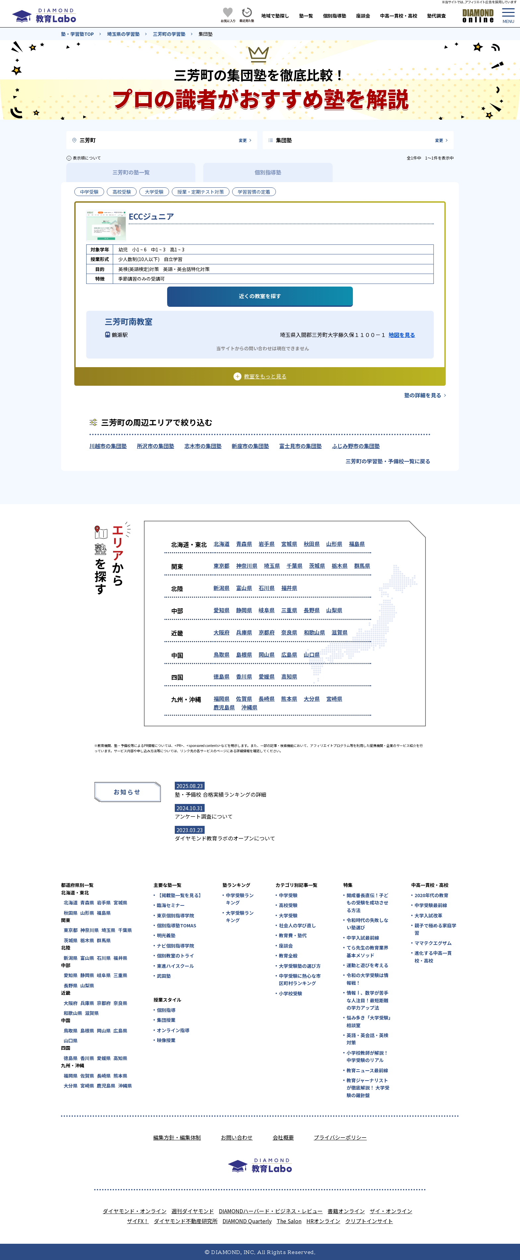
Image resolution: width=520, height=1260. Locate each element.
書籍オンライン (346, 1211)
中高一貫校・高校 (398, 15)
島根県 (244, 654)
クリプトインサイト (369, 1221)
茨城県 (317, 565)
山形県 (334, 544)
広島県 (289, 654)
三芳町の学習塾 (169, 34)
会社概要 (283, 1137)
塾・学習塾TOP (77, 34)
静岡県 (244, 610)
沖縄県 (249, 707)
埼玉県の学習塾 (123, 34)
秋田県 (312, 544)
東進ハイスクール (175, 965)
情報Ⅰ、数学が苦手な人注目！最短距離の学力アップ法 (367, 1000)
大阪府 (221, 632)
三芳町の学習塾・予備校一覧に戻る (388, 461)
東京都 (221, 565)
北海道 (221, 544)
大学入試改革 (428, 915)
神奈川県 (246, 565)
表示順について (87, 158)
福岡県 (221, 698)
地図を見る (402, 335)
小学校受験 (290, 993)
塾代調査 (436, 15)
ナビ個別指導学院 (175, 945)
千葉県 (294, 565)
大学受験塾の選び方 (300, 965)
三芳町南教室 (129, 321)
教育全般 (288, 955)
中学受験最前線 (431, 905)
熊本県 (289, 698)
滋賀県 (340, 632)
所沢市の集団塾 (155, 446)
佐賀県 (244, 698)
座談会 (363, 15)
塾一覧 (306, 15)
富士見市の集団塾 (300, 446)
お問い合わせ (237, 1137)
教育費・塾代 (293, 935)
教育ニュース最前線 (367, 1070)
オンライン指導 (173, 1030)
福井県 (289, 588)
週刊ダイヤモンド (192, 1211)
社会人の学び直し (297, 925)
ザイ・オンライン (391, 1211)
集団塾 (206, 34)
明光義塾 (166, 935)
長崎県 (267, 698)
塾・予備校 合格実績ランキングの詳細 (220, 794)
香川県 (244, 676)
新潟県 (221, 588)
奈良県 (289, 632)
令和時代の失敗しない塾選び (367, 924)
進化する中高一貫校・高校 (433, 956)
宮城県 (289, 544)
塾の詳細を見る (422, 395)
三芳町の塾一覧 (131, 172)
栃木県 (340, 565)
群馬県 (362, 565)
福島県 (357, 544)
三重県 (289, 610)
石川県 (267, 588)
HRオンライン (323, 1221)
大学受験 (154, 191)
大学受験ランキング (240, 916)
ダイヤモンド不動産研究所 (186, 1221)
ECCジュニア (151, 216)
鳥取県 (221, 654)
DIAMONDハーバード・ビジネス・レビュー (271, 1211)
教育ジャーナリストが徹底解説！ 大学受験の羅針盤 (368, 1087)
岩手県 (267, 544)
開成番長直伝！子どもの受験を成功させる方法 (367, 902)
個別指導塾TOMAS (176, 925)
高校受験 (121, 191)
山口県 (312, 654)
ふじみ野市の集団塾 (356, 446)
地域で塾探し (275, 15)
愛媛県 (267, 676)
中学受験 (89, 191)
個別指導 (166, 1010)
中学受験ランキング (240, 899)
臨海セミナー (171, 905)
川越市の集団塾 (108, 446)
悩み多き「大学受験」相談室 (369, 1021)
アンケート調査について (204, 816)
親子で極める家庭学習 (435, 929)
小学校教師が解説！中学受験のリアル (367, 1056)
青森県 (244, 544)
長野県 (312, 610)
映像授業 (166, 1040)
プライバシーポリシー (340, 1137)
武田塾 (164, 975)
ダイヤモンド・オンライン (134, 1211)
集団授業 (166, 1020)
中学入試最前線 (363, 937)
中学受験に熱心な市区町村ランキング (300, 979)
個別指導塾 (334, 15)
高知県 (289, 676)
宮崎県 (334, 698)
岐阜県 (267, 610)
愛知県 (221, 610)
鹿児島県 (224, 707)
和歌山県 (314, 632)
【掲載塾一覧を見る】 (180, 895)
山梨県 (334, 610)
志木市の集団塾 (203, 446)
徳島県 (221, 676)
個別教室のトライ (175, 955)
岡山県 (267, 654)
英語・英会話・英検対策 (367, 1039)
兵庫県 (244, 632)
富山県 (244, 588)
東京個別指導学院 (175, 915)
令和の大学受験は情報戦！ (367, 979)
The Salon (289, 1221)
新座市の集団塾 (250, 446)
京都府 (267, 632)
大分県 (312, 698)
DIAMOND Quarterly (247, 1221)
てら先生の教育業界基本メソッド (367, 951)
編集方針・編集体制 (177, 1137)
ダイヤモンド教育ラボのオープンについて (225, 838)
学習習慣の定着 (254, 191)
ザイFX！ (138, 1221)
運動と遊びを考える (367, 965)
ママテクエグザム (433, 943)
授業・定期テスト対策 (200, 191)
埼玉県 (272, 565)
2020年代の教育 (431, 895)
